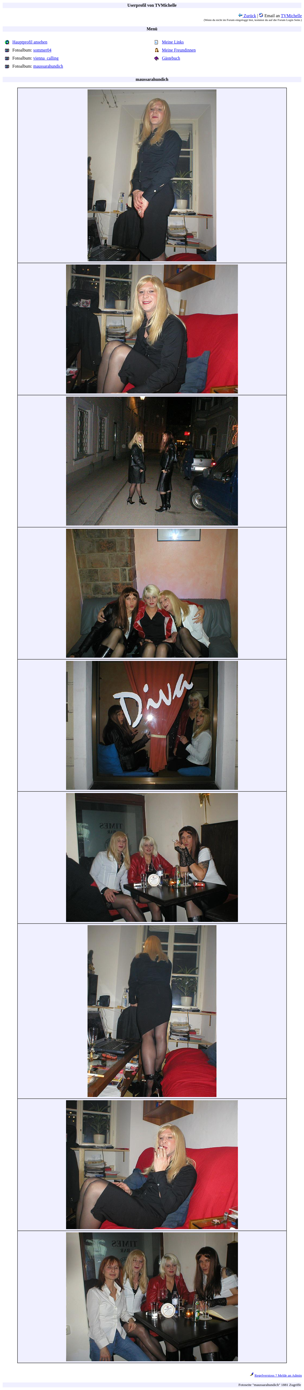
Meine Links (173, 42)
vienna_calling (46, 58)
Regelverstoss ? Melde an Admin (278, 1375)
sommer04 (42, 50)
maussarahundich (48, 66)
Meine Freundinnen (179, 50)
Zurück (247, 15)
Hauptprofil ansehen (29, 42)
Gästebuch (171, 58)
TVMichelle (291, 15)
